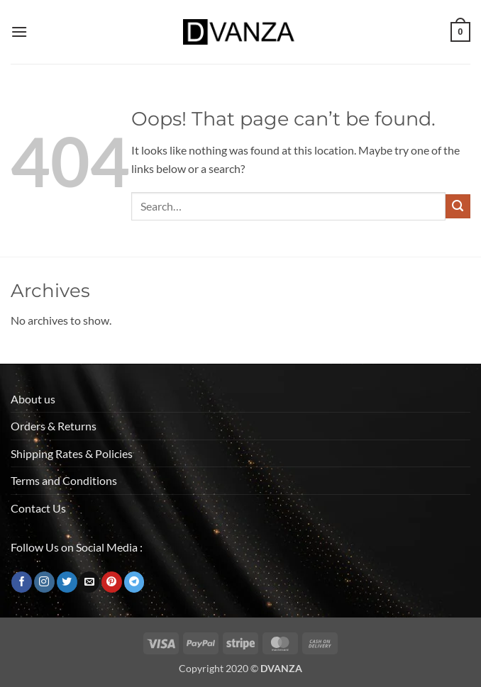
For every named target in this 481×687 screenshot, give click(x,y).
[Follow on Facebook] (21, 582)
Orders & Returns (53, 425)
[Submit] (458, 206)
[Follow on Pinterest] (111, 582)
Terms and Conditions (64, 480)
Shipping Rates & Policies (72, 453)
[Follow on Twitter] (67, 582)
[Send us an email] (89, 582)
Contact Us (38, 508)
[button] (19, 31)
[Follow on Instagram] (44, 582)
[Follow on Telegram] (134, 582)
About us (33, 399)
